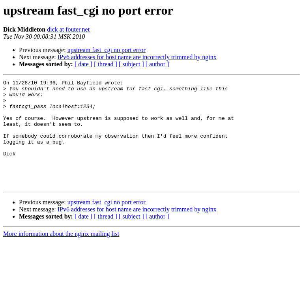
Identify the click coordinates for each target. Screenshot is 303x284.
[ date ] (83, 64)
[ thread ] (105, 64)
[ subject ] (131, 64)
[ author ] (157, 64)
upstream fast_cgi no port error (106, 50)
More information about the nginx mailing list (61, 255)
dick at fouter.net (68, 29)
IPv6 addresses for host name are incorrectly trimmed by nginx (137, 57)
